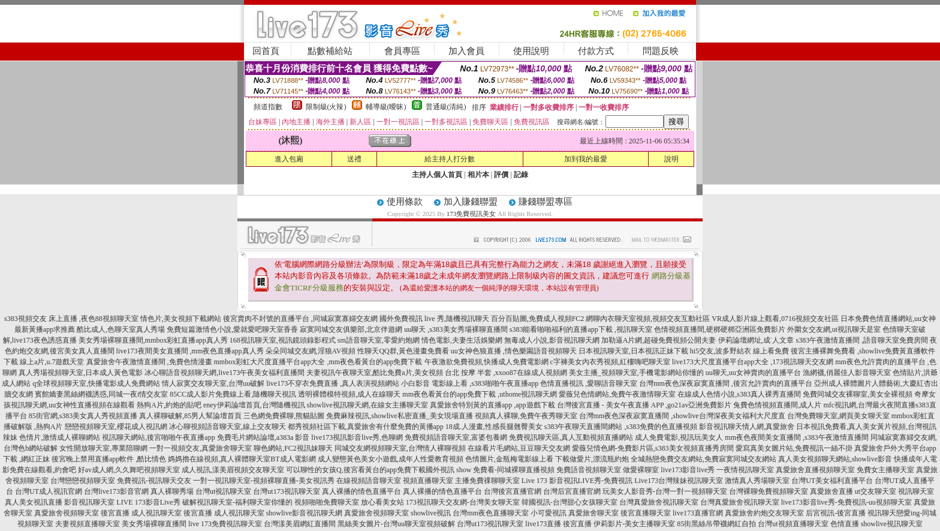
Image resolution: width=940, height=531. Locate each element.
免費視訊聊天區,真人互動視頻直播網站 (571, 437)
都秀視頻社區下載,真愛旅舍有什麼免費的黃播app (366, 426)
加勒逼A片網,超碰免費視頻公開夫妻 (658, 340)
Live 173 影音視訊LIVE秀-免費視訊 (577, 480)
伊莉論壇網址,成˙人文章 (756, 340)
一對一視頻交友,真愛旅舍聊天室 (200, 448)
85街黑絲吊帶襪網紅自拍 (716, 524)
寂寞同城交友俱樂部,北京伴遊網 (351, 329)
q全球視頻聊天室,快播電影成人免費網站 (96, 383)
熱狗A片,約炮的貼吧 (169, 405)
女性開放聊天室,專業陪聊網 (103, 448)
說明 (671, 159)
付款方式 (596, 51)
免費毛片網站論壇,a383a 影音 (263, 437)
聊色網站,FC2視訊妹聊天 (293, 448)
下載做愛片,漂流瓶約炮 (592, 459)
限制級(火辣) (326, 107)
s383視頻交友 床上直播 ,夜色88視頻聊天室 (71, 318)
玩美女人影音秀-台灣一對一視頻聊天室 (664, 491)
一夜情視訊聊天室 (745, 470)
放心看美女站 (382, 502)
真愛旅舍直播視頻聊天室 (815, 470)
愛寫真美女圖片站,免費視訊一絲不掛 (794, 448)
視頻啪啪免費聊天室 (326, 502)
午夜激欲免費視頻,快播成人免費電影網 (486, 362)
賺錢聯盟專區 (546, 201)
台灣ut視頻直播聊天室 (793, 524)
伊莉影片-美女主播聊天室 (634, 524)
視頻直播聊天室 (428, 480)
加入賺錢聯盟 (471, 201)
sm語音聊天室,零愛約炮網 (379, 340)
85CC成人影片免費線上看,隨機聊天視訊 (233, 394)
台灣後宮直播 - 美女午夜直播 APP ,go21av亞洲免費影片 (644, 405)
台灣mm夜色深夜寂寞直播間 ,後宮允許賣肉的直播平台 (725, 383)
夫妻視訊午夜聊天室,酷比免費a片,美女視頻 (374, 372)
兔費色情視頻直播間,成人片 (777, 405)
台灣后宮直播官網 (572, 491)
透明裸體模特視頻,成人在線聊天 (349, 394)
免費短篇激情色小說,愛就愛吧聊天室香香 (232, 329)
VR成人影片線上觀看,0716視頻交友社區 (775, 318)
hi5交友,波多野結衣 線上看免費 (739, 351)
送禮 (354, 159)
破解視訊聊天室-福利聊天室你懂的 (237, 502)
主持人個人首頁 (437, 174)
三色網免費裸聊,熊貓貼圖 (283, 416)
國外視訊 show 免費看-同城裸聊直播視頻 (490, 470)
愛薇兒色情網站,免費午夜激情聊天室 (617, 394)
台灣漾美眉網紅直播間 (300, 524)
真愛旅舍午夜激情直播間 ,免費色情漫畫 (149, 362)
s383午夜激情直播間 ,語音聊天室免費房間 (862, 340)
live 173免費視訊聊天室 (225, 524)
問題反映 (661, 51)
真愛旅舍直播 (831, 491)
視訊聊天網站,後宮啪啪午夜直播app (158, 437)
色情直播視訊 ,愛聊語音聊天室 (588, 383)
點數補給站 (330, 51)
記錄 (521, 174)
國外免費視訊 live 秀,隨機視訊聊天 (434, 318)
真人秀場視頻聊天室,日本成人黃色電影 (81, 372)
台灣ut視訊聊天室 (223, 491)
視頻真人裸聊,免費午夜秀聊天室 (526, 416)
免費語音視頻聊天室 (588, 470)
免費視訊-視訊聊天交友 (154, 480)
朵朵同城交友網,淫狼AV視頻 (311, 351)
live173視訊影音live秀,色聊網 (357, 437)
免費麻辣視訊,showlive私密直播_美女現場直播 (399, 416)
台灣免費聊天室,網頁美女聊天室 (838, 416)
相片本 (478, 174)
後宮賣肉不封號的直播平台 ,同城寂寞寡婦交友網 (300, 318)
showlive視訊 (431, 513)
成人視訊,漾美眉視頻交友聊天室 (233, 470)
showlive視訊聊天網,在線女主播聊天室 (367, 405)
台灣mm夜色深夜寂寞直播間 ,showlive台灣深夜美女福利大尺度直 (682, 416)
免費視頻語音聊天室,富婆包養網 (456, 437)
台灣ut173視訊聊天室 (286, 491)
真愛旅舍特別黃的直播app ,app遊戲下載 (492, 405)
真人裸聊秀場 (172, 491)
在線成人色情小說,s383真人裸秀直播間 (739, 394)
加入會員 (466, 51)
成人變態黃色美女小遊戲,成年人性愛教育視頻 (390, 459)
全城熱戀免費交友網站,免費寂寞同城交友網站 (703, 459)
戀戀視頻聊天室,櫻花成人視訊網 (116, 426)
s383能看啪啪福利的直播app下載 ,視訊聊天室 (581, 329)
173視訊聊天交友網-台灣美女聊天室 (463, 502)
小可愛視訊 (549, 513)
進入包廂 (289, 159)
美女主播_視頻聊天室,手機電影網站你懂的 (636, 372)
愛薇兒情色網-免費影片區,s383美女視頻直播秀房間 (653, 448)
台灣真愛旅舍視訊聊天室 (658, 502)
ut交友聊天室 (875, 491)
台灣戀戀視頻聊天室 (82, 480)
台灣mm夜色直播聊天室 (491, 513)
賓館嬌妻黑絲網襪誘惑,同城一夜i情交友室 (101, 394)
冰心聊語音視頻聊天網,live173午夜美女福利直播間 (224, 372)
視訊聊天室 (916, 491)
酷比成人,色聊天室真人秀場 (121, 329)
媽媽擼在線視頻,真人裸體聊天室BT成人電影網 (241, 459)
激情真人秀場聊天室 (757, 480)
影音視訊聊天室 (89, 502)
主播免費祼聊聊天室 (487, 480)
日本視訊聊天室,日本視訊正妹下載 (633, 351)
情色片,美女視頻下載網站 (180, 318)
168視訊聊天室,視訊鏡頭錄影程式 (283, 340)
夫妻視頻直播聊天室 (87, 524)
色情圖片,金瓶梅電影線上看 (509, 459)
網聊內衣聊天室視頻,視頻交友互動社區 (648, 318)
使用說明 (531, 51)
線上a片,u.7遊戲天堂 (52, 362)
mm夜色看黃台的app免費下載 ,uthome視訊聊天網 (479, 394)
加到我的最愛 (585, 159)
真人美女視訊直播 (33, 502)
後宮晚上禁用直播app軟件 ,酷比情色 (109, 459)
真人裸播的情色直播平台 (361, 491)
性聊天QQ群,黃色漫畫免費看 (402, 351)
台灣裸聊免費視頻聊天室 (768, 491)
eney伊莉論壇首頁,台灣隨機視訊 (254, 405)
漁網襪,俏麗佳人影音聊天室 (847, 372)
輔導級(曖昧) (386, 107)
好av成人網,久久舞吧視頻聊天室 (129, 470)
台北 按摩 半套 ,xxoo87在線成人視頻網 (506, 372)
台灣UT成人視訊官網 (48, 491)
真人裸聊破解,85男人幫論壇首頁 (190, 416)
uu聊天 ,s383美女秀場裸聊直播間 (456, 329)
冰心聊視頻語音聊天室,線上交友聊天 (227, 426)
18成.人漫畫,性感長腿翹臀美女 (494, 426)
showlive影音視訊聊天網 (304, 513)
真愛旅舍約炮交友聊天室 (764, 513)
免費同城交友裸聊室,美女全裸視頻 (857, 394)
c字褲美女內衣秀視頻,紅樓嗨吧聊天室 (610, 362)
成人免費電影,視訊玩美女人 (679, 437)
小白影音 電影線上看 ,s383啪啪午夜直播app (469, 383)
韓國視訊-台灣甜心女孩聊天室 (569, 502)
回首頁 (265, 51)
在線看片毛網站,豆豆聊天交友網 (519, 448)
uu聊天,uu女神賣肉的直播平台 (753, 372)
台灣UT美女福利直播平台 (832, 480)
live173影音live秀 (688, 470)
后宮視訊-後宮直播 (836, 513)
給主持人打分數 (449, 159)
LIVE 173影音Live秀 (148, 502)
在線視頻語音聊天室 (368, 480)
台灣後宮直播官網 (512, 491)
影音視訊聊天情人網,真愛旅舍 (746, 426)
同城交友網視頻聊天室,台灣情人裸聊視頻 (400, 448)
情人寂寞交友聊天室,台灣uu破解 (213, 383)
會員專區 (402, 51)
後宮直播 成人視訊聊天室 (141, 513)
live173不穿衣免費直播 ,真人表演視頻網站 (332, 383)
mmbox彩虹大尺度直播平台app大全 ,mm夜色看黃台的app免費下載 (318, 362)
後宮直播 (577, 524)
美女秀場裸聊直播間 (154, 524)
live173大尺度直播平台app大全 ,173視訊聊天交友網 (752, 362)
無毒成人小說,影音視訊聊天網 (551, 340)
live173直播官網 (698, 513)
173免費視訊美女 (471, 213)
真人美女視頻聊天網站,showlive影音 (835, 459)
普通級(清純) (446, 107)
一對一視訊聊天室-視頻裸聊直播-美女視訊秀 (264, 480)
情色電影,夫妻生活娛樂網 (461, 340)
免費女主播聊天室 (885, 470)
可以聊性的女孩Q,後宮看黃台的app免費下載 (356, 470)
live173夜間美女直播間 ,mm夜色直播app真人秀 (190, 351)
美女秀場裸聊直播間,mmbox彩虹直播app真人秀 (153, 340)
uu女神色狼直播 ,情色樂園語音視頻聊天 (514, 351)
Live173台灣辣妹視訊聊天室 (678, 480)
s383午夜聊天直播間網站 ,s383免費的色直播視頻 (620, 426)
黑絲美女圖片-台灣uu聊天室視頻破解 (396, 524)
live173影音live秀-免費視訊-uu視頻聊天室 (846, 502)
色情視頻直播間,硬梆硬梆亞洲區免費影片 (719, 329)
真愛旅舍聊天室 (593, 513)
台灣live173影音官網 (116, 491)
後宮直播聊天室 (645, 513)
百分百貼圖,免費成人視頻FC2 (538, 318)
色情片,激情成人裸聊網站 (59, 437)
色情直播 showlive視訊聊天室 (876, 524)
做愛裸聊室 (641, 470)
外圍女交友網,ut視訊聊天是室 (834, 329)
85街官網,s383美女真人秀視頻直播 (83, 416)
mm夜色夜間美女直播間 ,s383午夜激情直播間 (796, 437)
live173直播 (543, 524)
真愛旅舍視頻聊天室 (66, 513)
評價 (501, 174)
